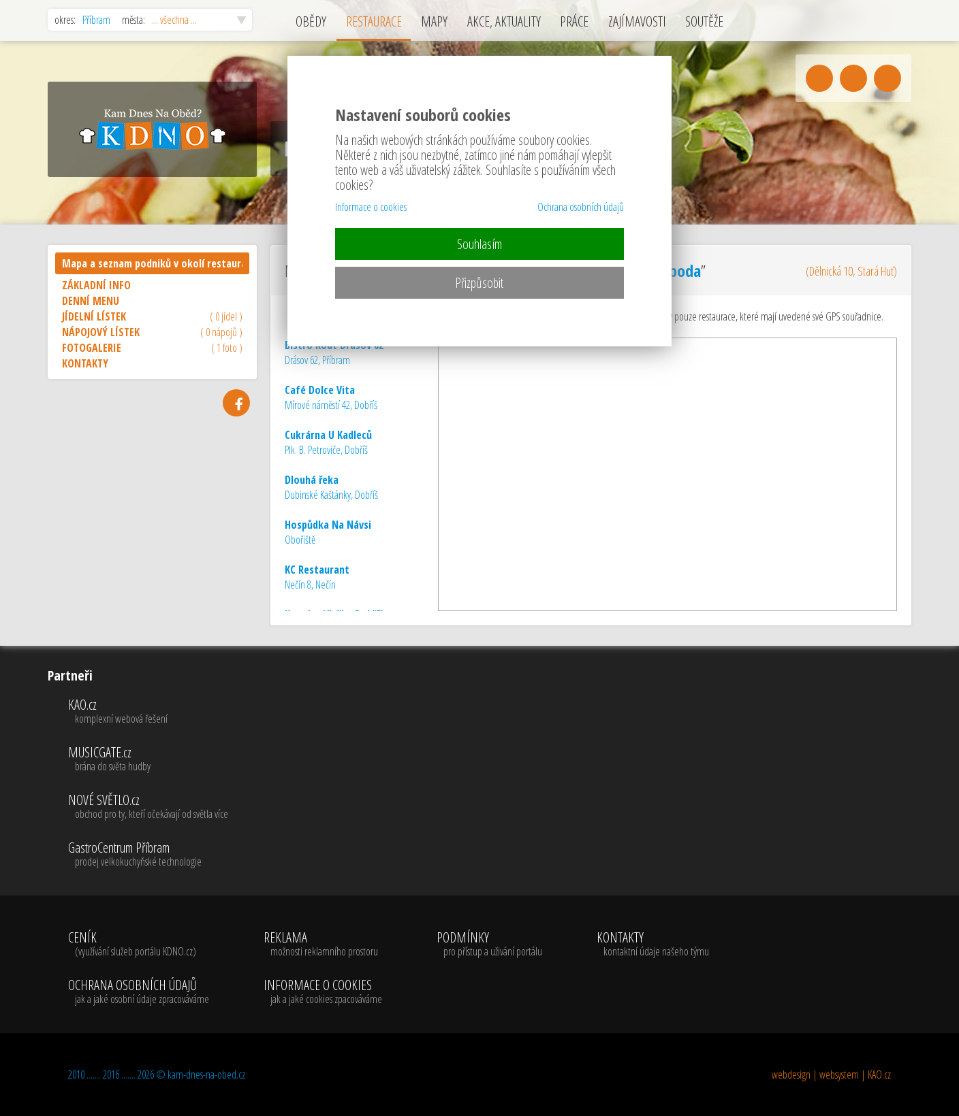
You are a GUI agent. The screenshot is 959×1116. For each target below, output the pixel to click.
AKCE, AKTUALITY (504, 21)
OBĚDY (311, 21)
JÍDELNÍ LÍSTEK (152, 316)
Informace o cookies (371, 206)
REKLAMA (323, 944)
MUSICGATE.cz (148, 759)
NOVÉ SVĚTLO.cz (148, 807)
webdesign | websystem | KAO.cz (831, 1074)
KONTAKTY (85, 363)
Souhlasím (479, 244)
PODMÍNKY (489, 944)
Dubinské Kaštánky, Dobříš (331, 487)
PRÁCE (574, 21)
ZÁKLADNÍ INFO (96, 285)
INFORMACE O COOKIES (323, 992)
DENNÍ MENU (90, 300)
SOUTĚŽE (704, 21)
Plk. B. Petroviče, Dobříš (328, 442)
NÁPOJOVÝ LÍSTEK (152, 332)
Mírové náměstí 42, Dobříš (331, 397)
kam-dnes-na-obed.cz (206, 1074)
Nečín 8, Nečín (317, 577)
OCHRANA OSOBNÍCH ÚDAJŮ (138, 992)
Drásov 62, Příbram (334, 352)
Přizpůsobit (479, 283)
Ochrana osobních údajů (580, 206)
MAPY (434, 21)
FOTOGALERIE (152, 347)
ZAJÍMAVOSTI (637, 21)
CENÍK (138, 944)
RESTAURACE (374, 21)
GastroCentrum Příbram (148, 854)
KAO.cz (148, 711)
